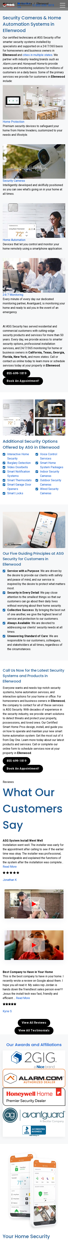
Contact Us (24, 5)
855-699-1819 (43, 5)
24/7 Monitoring (13, 294)
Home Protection (13, 121)
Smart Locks (15, 493)
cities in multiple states (37, 55)
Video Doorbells (17, 467)
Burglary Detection (19, 463)
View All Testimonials (34, 1030)
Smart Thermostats (19, 480)
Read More (10, 866)
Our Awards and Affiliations (34, 1045)
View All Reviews (34, 1022)
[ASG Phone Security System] (34, 904)
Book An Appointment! (23, 381)
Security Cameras (14, 180)
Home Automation (14, 240)
